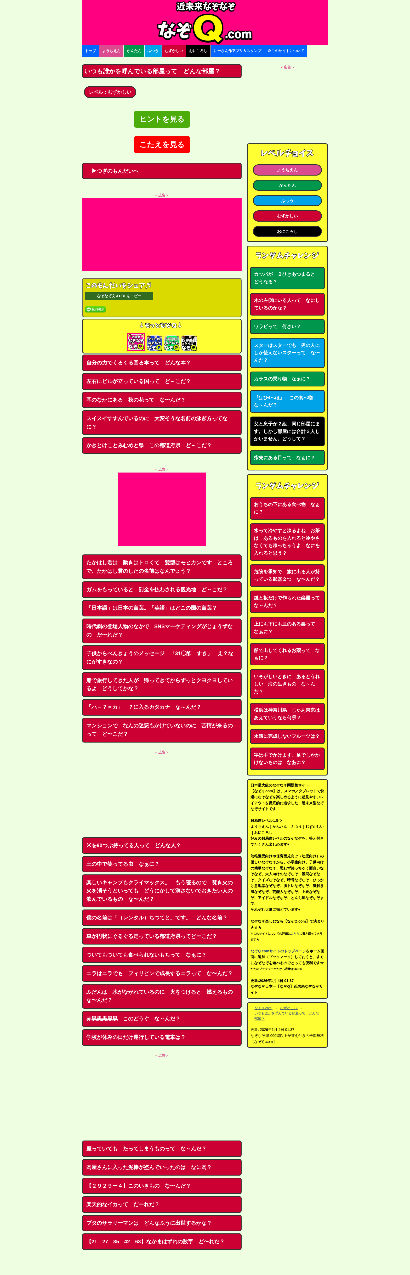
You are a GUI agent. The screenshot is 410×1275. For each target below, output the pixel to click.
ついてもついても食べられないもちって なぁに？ (146, 955)
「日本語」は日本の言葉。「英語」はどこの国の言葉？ (151, 608)
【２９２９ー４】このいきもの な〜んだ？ (138, 1186)
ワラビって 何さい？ (277, 326)
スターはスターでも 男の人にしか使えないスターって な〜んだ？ (287, 353)
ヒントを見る (162, 119)
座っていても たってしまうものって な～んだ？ (146, 1149)
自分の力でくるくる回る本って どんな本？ (138, 363)
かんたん (134, 51)
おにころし (198, 51)
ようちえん (111, 51)
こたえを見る (162, 145)
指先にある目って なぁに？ (284, 457)
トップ (90, 51)
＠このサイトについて (285, 51)
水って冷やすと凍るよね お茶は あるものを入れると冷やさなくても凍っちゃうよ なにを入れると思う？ (287, 542)
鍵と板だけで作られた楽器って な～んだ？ (289, 601)
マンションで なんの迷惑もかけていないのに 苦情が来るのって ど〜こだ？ (159, 730)
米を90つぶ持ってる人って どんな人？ (133, 845)
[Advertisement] (162, 234)
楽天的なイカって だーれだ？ (123, 1204)
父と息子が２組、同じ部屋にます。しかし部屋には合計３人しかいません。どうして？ (287, 431)
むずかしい (174, 51)
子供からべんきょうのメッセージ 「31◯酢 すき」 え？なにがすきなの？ (159, 657)
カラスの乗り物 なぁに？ (282, 378)
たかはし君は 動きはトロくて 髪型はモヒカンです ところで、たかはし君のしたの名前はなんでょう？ (159, 567)
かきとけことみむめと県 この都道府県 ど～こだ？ (149, 445)
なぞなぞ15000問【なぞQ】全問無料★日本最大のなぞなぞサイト (205, 22)
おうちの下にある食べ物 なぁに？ (287, 508)
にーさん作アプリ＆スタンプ (237, 51)
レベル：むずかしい (110, 92)
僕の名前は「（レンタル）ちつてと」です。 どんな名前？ (156, 917)
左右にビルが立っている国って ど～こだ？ (138, 381)
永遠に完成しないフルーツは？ (287, 736)
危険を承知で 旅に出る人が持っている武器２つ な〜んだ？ (287, 575)
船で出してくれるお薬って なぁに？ (287, 654)
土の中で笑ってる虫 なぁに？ (123, 864)
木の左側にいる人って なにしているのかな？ (287, 304)
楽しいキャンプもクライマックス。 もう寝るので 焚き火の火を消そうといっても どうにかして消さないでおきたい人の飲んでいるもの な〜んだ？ (159, 891)
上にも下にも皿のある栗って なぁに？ (287, 627)
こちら (295, 933)
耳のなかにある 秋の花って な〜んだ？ (136, 400)
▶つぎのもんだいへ (112, 171)
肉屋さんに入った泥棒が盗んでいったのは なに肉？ (149, 1167)
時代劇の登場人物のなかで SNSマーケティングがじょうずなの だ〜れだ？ (159, 631)
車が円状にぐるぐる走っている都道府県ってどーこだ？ (151, 936)
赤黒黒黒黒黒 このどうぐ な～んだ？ (133, 1018)
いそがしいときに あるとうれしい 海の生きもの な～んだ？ (287, 684)
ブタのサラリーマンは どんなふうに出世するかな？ (149, 1223)
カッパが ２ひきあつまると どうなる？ (287, 278)
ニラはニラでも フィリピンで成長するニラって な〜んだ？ (159, 973)
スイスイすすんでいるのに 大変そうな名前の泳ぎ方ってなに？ (156, 422)
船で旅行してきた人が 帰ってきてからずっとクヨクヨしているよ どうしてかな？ (159, 684)
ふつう (152, 51)
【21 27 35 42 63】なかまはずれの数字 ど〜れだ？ (155, 1241)
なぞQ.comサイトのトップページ (278, 951)
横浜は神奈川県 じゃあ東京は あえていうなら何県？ (289, 713)
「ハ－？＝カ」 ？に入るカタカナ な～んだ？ (143, 707)
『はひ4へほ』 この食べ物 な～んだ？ (286, 401)
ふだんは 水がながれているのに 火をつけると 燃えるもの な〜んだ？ (162, 996)
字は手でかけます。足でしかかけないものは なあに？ (287, 758)
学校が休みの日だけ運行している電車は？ (136, 1037)
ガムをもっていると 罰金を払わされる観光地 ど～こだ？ (156, 589)
